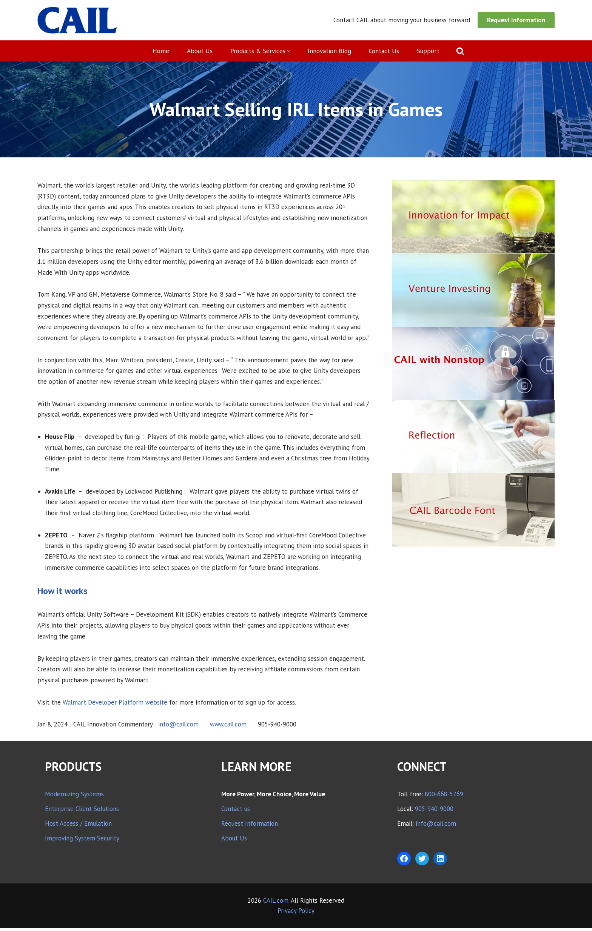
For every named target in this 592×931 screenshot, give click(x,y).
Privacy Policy (296, 913)
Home (161, 51)
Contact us (235, 812)
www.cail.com (229, 727)
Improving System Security (82, 841)
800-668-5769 (444, 797)
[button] (289, 51)
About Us (200, 51)
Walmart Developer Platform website (115, 705)
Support (428, 51)
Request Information (516, 20)
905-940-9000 (434, 812)
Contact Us (384, 51)
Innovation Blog (330, 51)
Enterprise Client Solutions (82, 812)
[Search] (460, 51)
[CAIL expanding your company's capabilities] (77, 20)
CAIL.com (275, 903)
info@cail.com (178, 727)
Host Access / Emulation (78, 826)
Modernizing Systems (74, 797)
